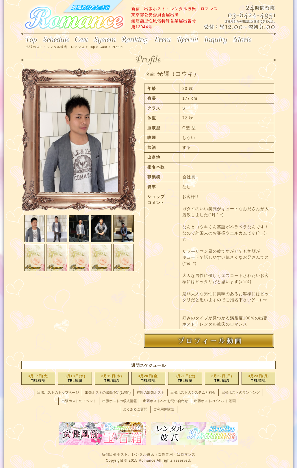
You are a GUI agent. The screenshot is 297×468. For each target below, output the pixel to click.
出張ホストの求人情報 (119, 401)
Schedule (56, 40)
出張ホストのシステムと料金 (193, 393)
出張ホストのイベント (79, 401)
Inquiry (215, 40)
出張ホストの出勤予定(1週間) (108, 393)
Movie (243, 40)
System (105, 40)
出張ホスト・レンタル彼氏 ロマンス (73, 17)
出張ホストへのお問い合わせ (165, 401)
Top (30, 40)
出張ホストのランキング (241, 393)
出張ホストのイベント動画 (215, 401)
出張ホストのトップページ (58, 393)
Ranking (135, 40)
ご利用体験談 (163, 409)
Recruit (187, 40)
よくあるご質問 (135, 409)
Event (162, 40)
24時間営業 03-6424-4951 (248, 16)
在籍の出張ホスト (150, 393)
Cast (81, 40)
